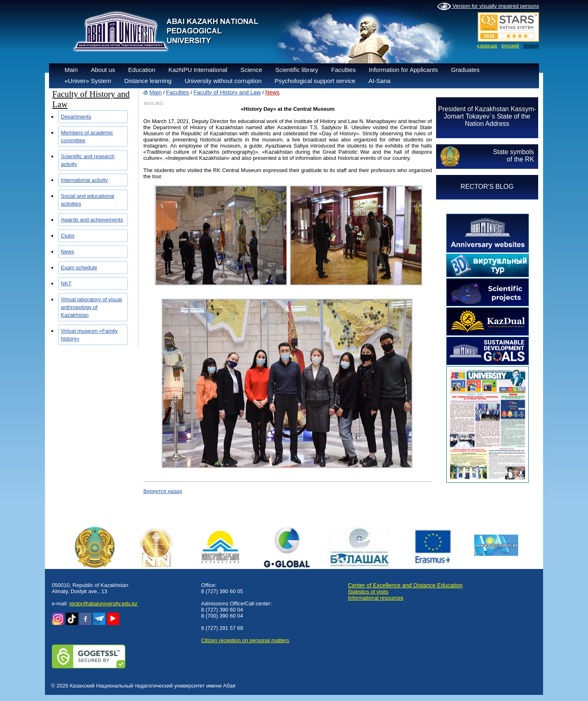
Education (142, 69)
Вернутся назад (162, 491)
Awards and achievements (92, 220)
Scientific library (296, 69)
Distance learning (148, 80)
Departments (76, 117)
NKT (66, 283)
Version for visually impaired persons (488, 6)
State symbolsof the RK (513, 155)
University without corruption (223, 80)
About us (103, 69)
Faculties (343, 69)
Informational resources (375, 598)
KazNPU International (197, 69)
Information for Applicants (403, 69)
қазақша (487, 46)
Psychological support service (315, 80)
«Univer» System (88, 80)
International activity (84, 180)
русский (510, 46)
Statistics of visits (368, 592)
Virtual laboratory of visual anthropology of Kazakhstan (91, 307)
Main (71, 69)
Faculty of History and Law (227, 92)
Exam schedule (79, 267)
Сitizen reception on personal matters (245, 640)
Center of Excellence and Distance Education (405, 585)
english (531, 46)
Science (251, 69)
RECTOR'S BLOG (487, 186)
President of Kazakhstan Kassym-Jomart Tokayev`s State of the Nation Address (487, 116)
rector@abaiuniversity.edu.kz (103, 603)
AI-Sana (379, 80)
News (67, 252)
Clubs (67, 236)
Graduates (465, 69)
